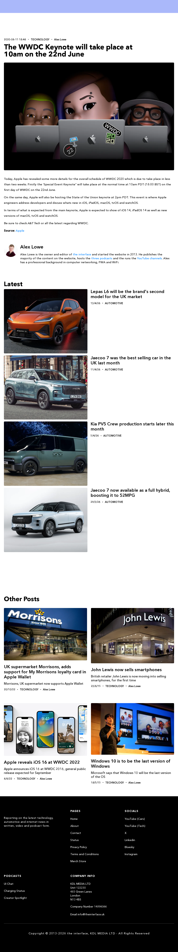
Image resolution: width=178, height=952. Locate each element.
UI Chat (8, 884)
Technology (40, 39)
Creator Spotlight (15, 898)
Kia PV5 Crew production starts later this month (132, 426)
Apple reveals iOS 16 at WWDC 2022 (42, 762)
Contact (75, 833)
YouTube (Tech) (135, 826)
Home (74, 819)
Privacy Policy (78, 847)
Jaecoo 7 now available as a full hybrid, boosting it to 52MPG (130, 493)
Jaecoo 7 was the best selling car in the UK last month (131, 360)
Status (74, 840)
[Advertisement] (29, 25)
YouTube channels (149, 258)
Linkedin (130, 840)
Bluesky (129, 847)
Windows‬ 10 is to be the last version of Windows (131, 763)
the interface (82, 254)
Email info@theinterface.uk (87, 914)
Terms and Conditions (84, 854)
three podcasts (101, 258)
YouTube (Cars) (135, 819)
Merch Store (78, 861)
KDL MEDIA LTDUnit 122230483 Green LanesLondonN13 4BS (81, 891)
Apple (20, 230)
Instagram (131, 854)
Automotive (114, 303)
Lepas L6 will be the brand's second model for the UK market (127, 294)
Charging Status (14, 891)
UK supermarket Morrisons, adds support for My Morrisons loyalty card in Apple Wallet (45, 672)
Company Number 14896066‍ (88, 906)
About (74, 826)
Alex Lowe (60, 39)
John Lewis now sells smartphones (126, 669)
